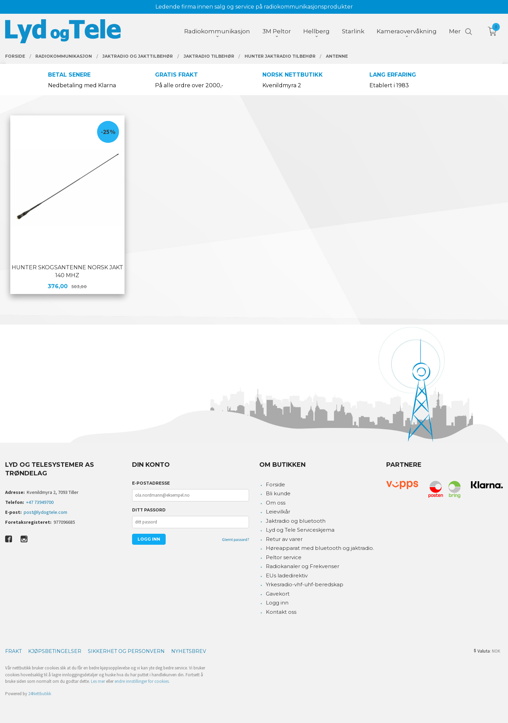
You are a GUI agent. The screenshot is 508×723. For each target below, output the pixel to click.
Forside (275, 484)
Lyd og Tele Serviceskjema (300, 530)
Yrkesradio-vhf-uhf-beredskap (304, 584)
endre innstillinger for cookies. (142, 681)
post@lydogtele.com (45, 512)
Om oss (275, 502)
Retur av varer (284, 539)
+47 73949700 (40, 502)
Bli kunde (278, 493)
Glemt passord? (235, 539)
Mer (455, 31)
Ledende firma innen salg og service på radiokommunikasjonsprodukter (254, 6)
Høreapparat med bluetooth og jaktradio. (320, 548)
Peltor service (284, 557)
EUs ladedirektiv (287, 575)
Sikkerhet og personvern (126, 651)
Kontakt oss (281, 612)
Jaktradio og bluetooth (296, 521)
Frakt (13, 651)
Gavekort (278, 593)
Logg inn (277, 602)
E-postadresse (151, 483)
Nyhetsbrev (188, 651)
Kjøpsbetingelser (54, 651)
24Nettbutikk (39, 694)
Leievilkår (278, 511)
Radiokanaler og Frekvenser (302, 566)
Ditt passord (149, 509)
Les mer (98, 681)
